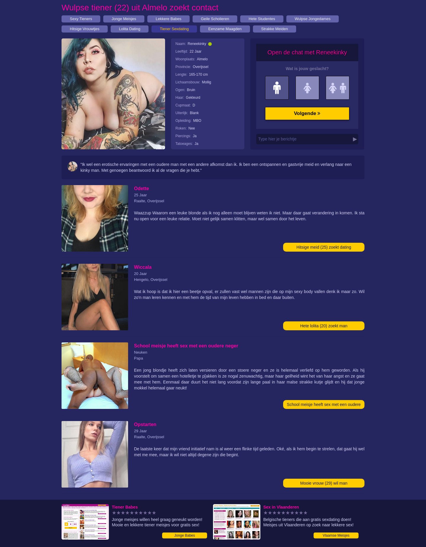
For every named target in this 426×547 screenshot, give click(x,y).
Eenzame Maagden (225, 29)
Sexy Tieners (81, 19)
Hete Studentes (261, 19)
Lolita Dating (129, 29)
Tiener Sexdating (174, 29)
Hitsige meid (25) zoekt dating (323, 247)
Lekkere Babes (168, 19)
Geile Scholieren (215, 19)
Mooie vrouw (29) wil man (324, 483)
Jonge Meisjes (124, 19)
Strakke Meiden (274, 29)
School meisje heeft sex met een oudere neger (324, 405)
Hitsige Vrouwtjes (84, 29)
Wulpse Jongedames (312, 19)
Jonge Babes (184, 535)
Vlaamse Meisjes (336, 535)
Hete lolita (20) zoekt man (324, 325)
